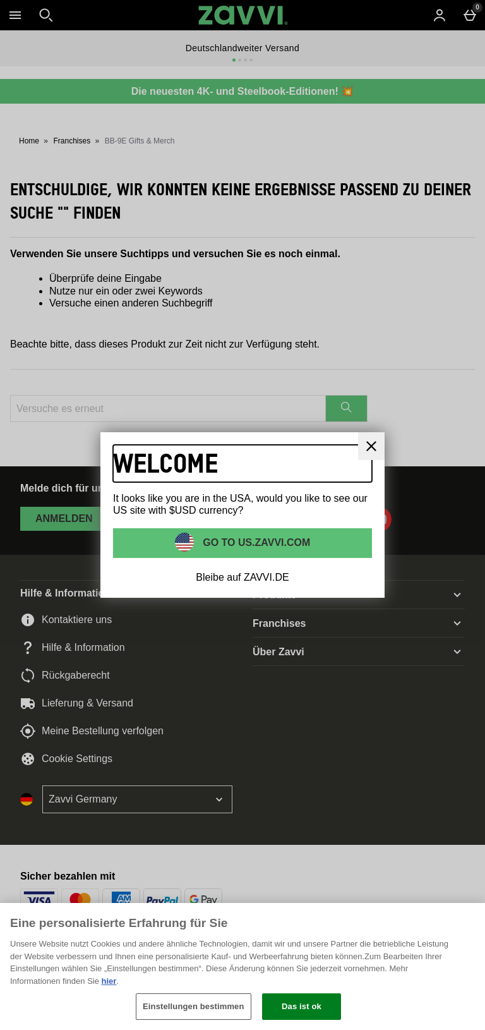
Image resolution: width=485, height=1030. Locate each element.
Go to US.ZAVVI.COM (255, 542)
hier (109, 981)
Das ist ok (301, 1006)
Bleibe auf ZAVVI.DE (242, 577)
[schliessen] (371, 446)
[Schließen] (465, 923)
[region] (242, 966)
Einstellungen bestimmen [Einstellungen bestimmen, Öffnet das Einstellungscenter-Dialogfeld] (193, 1006)
